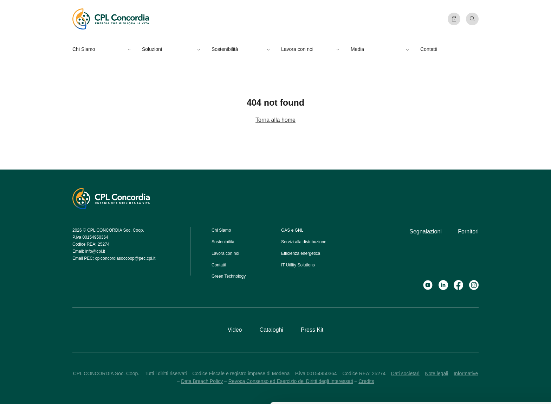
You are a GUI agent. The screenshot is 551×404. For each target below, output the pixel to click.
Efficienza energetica (300, 253)
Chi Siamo (221, 230)
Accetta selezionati (474, 340)
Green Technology (229, 276)
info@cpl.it (95, 251)
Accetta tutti (474, 319)
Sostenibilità (223, 241)
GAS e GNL (292, 230)
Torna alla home (275, 120)
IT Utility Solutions (298, 265)
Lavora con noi (225, 253)
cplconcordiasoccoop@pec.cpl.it (125, 258)
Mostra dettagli (282, 390)
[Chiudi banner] (540, 313)
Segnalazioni (425, 231)
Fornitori (468, 231)
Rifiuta (474, 360)
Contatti (428, 49)
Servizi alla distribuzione (303, 241)
